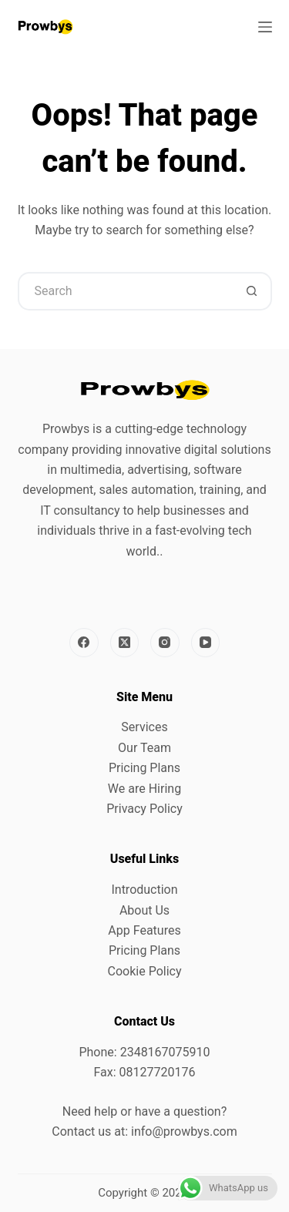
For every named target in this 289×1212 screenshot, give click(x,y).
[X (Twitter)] (124, 642)
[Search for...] (126, 291)
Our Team (144, 747)
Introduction (144, 889)
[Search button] (253, 291)
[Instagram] (165, 642)
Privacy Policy (144, 808)
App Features (144, 930)
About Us (144, 910)
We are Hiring (144, 788)
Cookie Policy (145, 971)
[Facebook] (84, 642)
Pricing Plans (144, 767)
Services (144, 727)
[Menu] (265, 27)
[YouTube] (205, 642)
